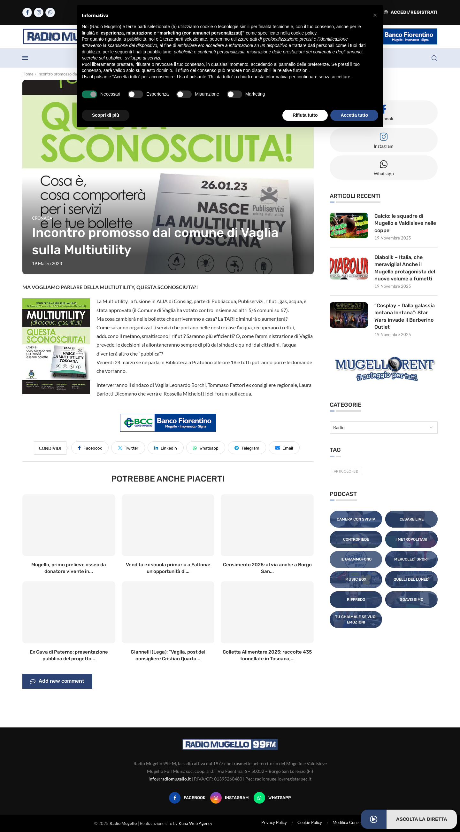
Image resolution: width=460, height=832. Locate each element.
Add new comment (57, 681)
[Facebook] (27, 12)
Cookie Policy (309, 822)
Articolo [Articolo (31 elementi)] (346, 471)
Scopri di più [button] (105, 115)
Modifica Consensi (349, 822)
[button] (375, 15)
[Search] (434, 58)
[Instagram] (38, 12)
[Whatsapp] (50, 12)
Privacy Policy (274, 822)
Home (28, 73)
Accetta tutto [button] (354, 115)
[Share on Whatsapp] (205, 447)
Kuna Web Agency (195, 823)
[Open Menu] (25, 58)
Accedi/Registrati (411, 12)
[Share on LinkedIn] (166, 447)
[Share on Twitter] (128, 447)
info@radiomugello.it (170, 778)
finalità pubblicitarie (152, 51)
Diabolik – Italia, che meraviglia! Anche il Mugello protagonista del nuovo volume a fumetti (404, 268)
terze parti (173, 39)
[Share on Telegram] (247, 447)
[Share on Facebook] (90, 447)
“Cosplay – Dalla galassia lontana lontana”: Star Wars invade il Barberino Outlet (404, 316)
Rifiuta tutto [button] (305, 115)
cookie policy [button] (303, 32)
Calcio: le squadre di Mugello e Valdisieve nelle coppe (405, 223)
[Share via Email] (284, 447)
